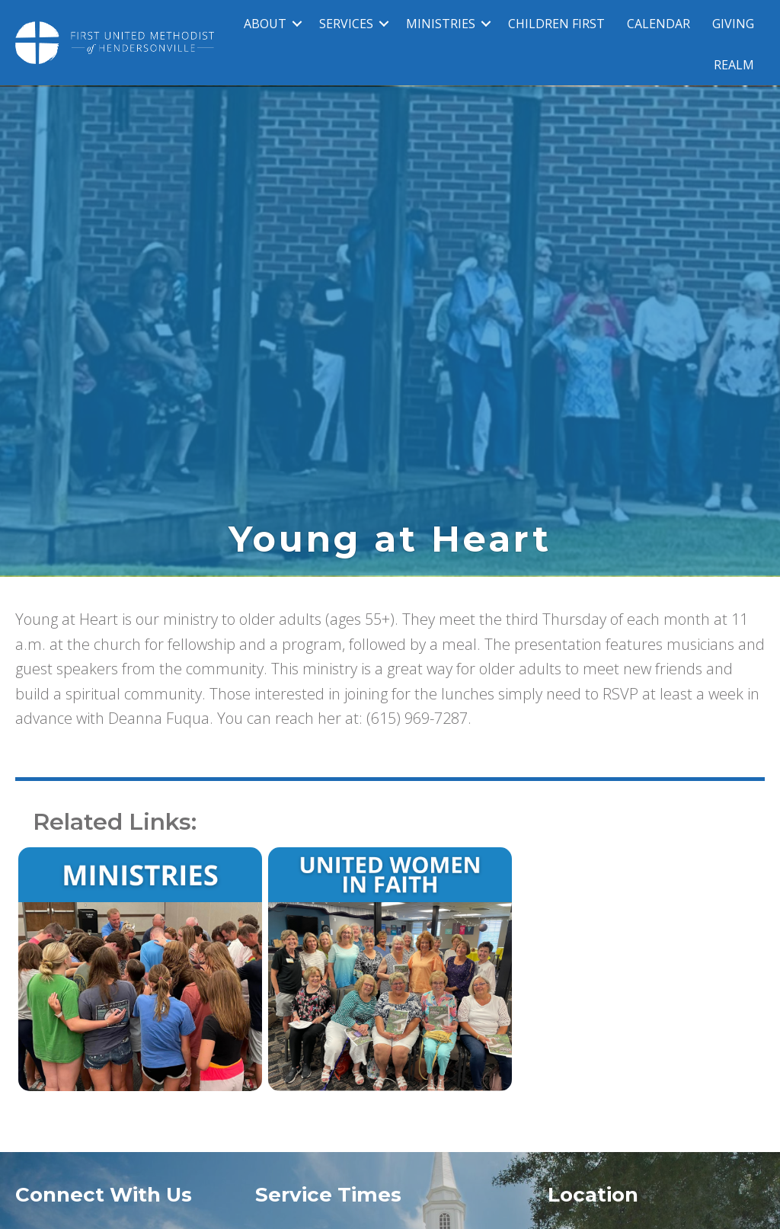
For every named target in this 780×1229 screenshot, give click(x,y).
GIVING (733, 23)
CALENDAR (658, 23)
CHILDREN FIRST (556, 23)
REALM (734, 64)
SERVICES (346, 23)
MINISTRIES (440, 23)
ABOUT (265, 23)
